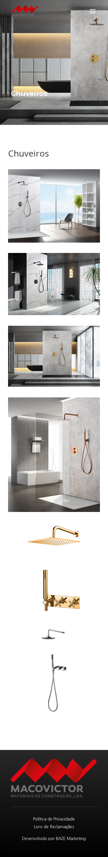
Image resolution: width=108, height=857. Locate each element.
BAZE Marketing (71, 839)
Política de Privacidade (54, 819)
